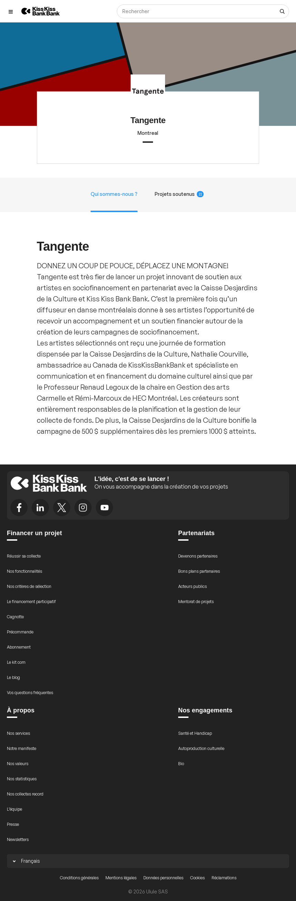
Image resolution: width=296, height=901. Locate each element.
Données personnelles (163, 877)
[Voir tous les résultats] (282, 11)
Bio (181, 763)
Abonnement (19, 647)
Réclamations (224, 877)
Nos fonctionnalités (24, 571)
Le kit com (16, 662)
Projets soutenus (179, 194)
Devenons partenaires (197, 556)
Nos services (18, 733)
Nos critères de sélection (29, 586)
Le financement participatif (31, 601)
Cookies (197, 877)
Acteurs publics (192, 586)
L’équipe (14, 809)
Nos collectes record (25, 794)
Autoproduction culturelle (201, 748)
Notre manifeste (21, 748)
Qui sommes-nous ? (114, 194)
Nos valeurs (17, 763)
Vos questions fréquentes (30, 692)
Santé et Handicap (195, 733)
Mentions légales (120, 877)
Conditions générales (79, 877)
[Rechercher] (203, 11)
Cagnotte (15, 616)
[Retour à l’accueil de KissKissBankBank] (40, 11)
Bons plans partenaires (199, 571)
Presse (13, 824)
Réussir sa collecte (24, 556)
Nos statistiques (22, 778)
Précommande (20, 631)
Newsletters (18, 839)
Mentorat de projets (196, 601)
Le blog (13, 677)
